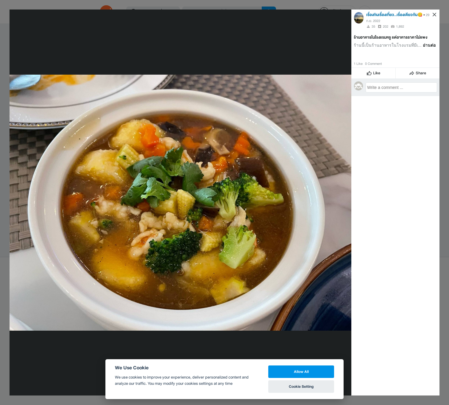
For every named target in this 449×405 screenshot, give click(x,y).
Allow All (301, 371)
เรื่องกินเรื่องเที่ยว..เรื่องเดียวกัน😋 (394, 15)
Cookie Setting (301, 386)
